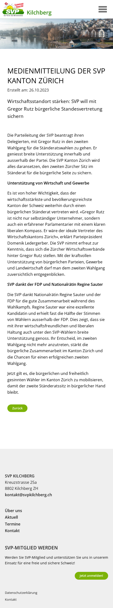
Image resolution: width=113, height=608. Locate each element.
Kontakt (12, 530)
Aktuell (11, 517)
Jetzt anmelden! (91, 575)
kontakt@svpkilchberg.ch (28, 494)
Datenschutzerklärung (21, 593)
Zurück (17, 408)
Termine (12, 524)
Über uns (13, 510)
